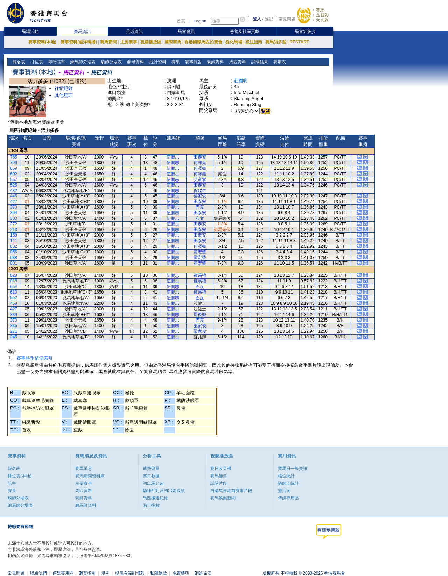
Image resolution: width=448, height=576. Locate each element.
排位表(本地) (19, 475)
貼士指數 (151, 505)
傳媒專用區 (288, 498)
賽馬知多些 (275, 42)
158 (13, 235)
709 (13, 162)
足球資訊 (134, 31)
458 (13, 303)
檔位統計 (286, 475)
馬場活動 (30, 31)
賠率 (12, 483)
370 (13, 207)
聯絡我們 (38, 573)
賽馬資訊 (82, 31)
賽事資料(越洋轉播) (79, 42)
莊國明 (240, 80)
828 (13, 275)
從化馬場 (233, 42)
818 (13, 281)
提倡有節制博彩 (130, 573)
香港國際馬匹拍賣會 (203, 42)
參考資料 (135, 61)
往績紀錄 (64, 88)
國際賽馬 (172, 42)
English (200, 21)
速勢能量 (151, 468)
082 (13, 246)
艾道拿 (200, 179)
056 (13, 252)
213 (13, 229)
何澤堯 (200, 162)
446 (13, 196)
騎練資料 (215, 61)
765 (13, 157)
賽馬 (320, 10)
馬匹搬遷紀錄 (155, 498)
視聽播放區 (150, 42)
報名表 (18, 61)
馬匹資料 (237, 61)
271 (13, 331)
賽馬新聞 (108, 42)
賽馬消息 (83, 468)
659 (13, 168)
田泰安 (200, 157)
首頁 (181, 21)
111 (13, 240)
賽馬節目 (218, 475)
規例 (105, 573)
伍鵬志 (173, 157)
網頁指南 (87, 573)
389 (13, 314)
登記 (269, 18)
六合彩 (322, 20)
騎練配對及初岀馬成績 (164, 490)
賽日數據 (151, 475)
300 (13, 218)
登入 (257, 18)
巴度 (200, 207)
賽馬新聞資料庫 (90, 475)
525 (13, 185)
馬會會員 (186, 31)
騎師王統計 (288, 483)
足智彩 (322, 15)
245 (13, 337)
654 (13, 286)
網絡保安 (203, 573)
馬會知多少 (305, 31)
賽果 (175, 61)
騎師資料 (83, 498)
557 (13, 179)
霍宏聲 (200, 252)
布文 (200, 218)
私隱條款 (158, 573)
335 (13, 325)
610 (13, 292)
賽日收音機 (220, 468)
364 (13, 212)
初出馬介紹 (153, 483)
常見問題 (287, 18)
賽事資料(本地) (42, 42)
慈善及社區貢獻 (244, 31)
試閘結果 (259, 61)
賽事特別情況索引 (34, 358)
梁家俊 (200, 196)
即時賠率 (56, 61)
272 (13, 224)
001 (13, 263)
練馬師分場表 (82, 61)
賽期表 (279, 61)
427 (13, 201)
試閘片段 (218, 483)
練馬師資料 (85, 505)
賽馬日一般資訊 (292, 468)
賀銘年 (200, 190)
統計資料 (157, 61)
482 (13, 190)
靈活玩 (284, 490)
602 (13, 173)
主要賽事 (128, 42)
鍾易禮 (200, 275)
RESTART (299, 42)
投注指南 (253, 42)
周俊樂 (200, 314)
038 (13, 257)
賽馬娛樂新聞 (223, 498)
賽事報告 (193, 61)
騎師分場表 (111, 61)
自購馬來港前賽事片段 (231, 490)
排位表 (36, 61)
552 (13, 297)
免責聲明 (181, 573)
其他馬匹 (64, 95)
